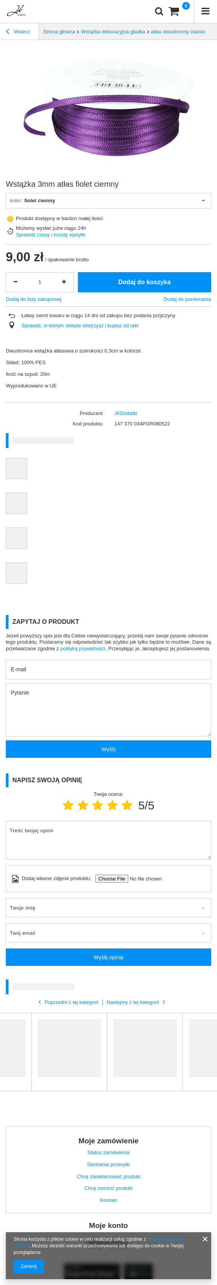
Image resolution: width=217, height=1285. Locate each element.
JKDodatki (125, 413)
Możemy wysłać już (37, 228)
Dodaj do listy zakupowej (33, 299)
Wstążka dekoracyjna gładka (113, 32)
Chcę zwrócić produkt (108, 1188)
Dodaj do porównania (187, 299)
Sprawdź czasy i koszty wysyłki (50, 235)
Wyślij (108, 749)
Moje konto (108, 1225)
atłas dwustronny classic (178, 32)
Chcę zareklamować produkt (108, 1176)
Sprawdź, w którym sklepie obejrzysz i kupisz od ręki (79, 325)
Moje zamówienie (108, 1141)
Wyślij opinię (108, 957)
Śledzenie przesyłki (108, 1164)
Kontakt (108, 1200)
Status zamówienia (108, 1152)
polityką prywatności (82, 648)
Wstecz (18, 32)
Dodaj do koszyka (144, 282)
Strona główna (59, 32)
